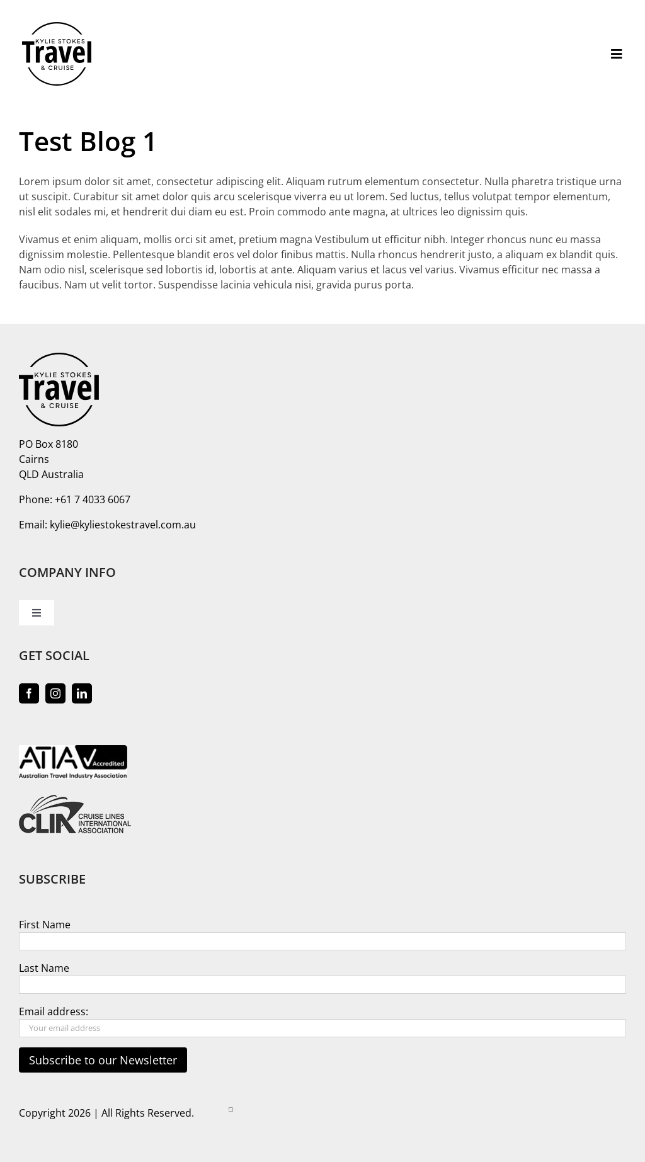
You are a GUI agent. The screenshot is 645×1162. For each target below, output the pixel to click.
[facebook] (29, 693)
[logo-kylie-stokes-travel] (56, 27)
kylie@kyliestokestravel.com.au (123, 525)
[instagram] (55, 693)
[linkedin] (82, 693)
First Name (45, 924)
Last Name (44, 968)
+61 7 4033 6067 (92, 499)
